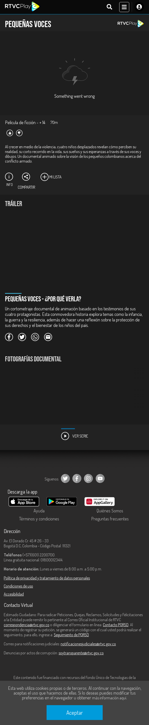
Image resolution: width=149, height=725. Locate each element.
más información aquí (109, 697)
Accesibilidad (14, 594)
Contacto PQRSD (115, 624)
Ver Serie (74, 436)
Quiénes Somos (110, 510)
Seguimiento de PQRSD (71, 634)
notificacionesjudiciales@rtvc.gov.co (88, 643)
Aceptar (74, 712)
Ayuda (39, 510)
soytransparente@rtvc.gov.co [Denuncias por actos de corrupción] (81, 652)
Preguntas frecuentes (110, 518)
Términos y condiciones (39, 518)
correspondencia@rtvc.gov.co (26, 624)
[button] (137, 392)
